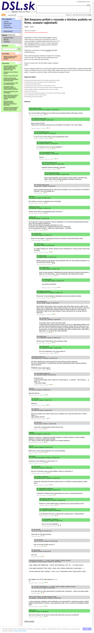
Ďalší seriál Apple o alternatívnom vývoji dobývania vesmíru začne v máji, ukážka (10, 102)
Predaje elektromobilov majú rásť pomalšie (11, 92)
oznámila (48, 50)
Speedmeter (6, 37)
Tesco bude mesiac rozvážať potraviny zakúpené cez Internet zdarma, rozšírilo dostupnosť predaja (10, 67)
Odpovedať (31, 115)
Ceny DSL (6, 21)
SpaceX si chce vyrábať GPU (11, 75)
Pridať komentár (29, 621)
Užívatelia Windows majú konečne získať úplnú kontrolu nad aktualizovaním (11, 79)
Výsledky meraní (8, 27)
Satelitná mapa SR (8, 31)
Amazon (32, 26)
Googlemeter (7, 41)
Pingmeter (6, 39)
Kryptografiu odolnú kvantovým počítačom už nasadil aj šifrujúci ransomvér (11, 88)
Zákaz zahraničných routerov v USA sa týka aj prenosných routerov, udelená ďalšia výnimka (11, 96)
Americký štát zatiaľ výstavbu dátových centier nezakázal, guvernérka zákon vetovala (11, 108)
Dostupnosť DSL (8, 23)
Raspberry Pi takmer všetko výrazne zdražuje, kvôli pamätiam (10, 57)
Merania (11, 37)
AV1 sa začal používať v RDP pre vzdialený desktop (11, 83)
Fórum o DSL (7, 25)
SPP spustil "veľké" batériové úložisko (11, 72)
